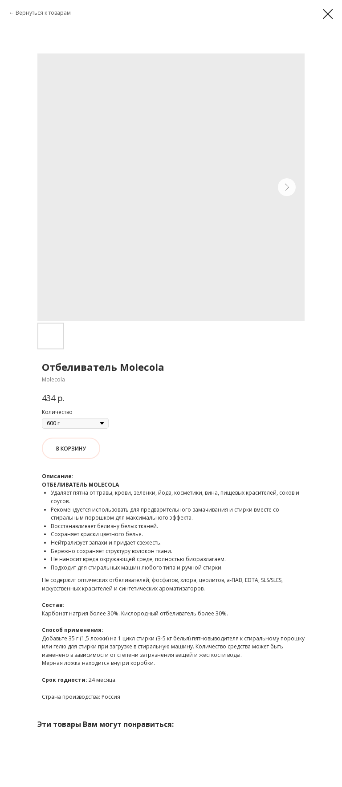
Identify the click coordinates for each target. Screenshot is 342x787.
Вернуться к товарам (43, 12)
